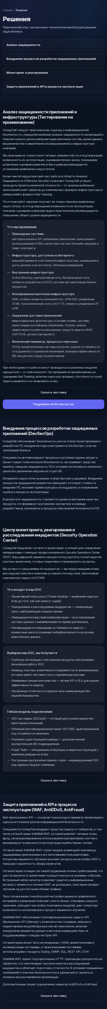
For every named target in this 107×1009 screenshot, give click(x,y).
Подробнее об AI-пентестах (53, 404)
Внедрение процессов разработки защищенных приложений (51, 58)
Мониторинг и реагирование (27, 72)
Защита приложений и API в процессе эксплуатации (44, 86)
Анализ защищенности (23, 45)
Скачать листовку (53, 392)
